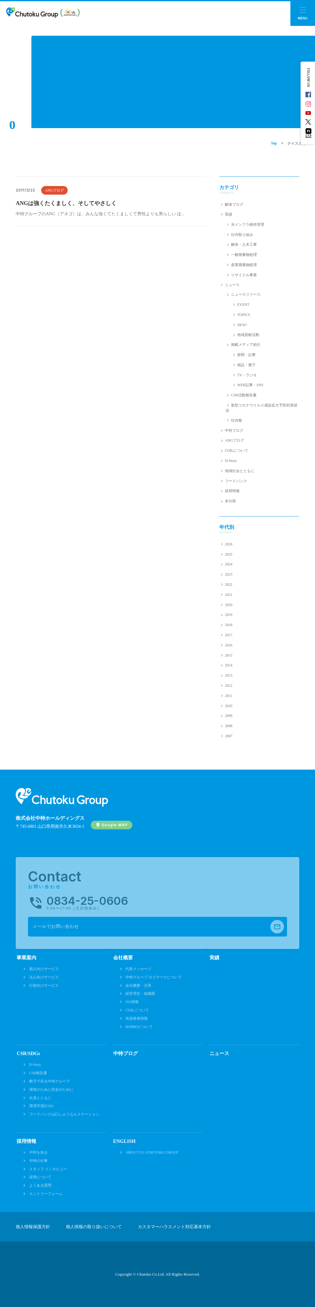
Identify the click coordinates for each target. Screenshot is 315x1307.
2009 (228, 716)
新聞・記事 (246, 355)
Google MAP (115, 825)
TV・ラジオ (247, 375)
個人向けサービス (44, 969)
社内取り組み (242, 235)
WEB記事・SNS (250, 385)
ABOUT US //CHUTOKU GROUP (152, 1152)
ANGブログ (54, 190)
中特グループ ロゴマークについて (154, 977)
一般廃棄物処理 (244, 255)
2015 (228, 655)
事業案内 (26, 957)
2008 (228, 726)
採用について (40, 1177)
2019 (228, 615)
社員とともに (40, 1098)
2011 (228, 696)
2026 (228, 544)
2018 (228, 625)
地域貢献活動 (248, 335)
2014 (228, 665)
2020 (228, 605)
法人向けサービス (44, 977)
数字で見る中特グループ (49, 1081)
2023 (228, 574)
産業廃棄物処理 (244, 265)
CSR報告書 (38, 1073)
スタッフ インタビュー (48, 1169)
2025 (228, 554)
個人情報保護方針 (33, 1227)
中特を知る (38, 1152)
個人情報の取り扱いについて (94, 1227)
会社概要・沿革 (138, 985)
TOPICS (243, 315)
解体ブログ (234, 204)
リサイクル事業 (244, 275)
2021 (228, 595)
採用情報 (232, 491)
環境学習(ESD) (41, 1106)
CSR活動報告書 (244, 395)
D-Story (231, 461)
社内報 (236, 420)
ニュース (232, 285)
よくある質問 (40, 1185)
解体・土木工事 (244, 244)
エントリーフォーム (45, 1194)
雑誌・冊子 (246, 365)
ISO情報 (132, 1002)
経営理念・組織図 (140, 993)
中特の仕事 (38, 1161)
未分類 (230, 501)
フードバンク (236, 481)
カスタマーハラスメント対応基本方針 (174, 1227)
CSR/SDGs (28, 1053)
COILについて (236, 450)
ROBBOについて (139, 1027)
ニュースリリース (246, 294)
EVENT (243, 304)
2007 (228, 736)
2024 (228, 564)
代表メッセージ (138, 969)
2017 (228, 635)
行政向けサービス (44, 985)
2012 (228, 685)
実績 (228, 214)
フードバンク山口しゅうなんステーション (64, 1114)
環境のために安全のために (51, 1089)
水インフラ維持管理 (247, 224)
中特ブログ (234, 430)
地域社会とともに (239, 471)
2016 (228, 645)
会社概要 (123, 957)
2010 (228, 706)
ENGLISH (124, 1141)
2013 (228, 675)
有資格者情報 (137, 1018)
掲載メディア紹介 (246, 344)
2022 (228, 584)
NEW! (242, 325)
